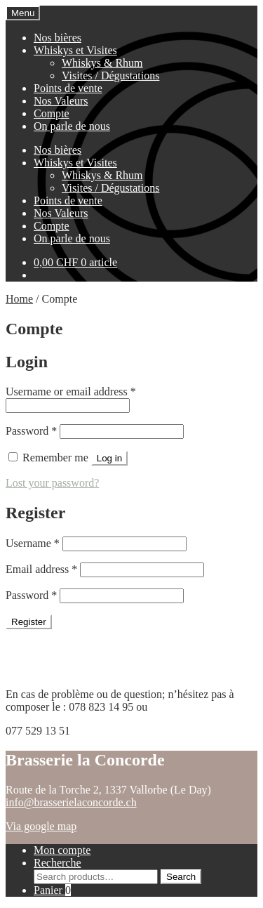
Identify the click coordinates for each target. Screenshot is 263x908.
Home (19, 299)
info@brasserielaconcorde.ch (71, 802)
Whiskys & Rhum (102, 63)
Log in (109, 458)
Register (28, 622)
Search (181, 876)
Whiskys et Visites (75, 50)
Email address (41, 569)
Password (31, 431)
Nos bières (57, 38)
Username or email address (71, 391)
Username (33, 543)
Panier (52, 890)
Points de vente (68, 88)
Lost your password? (52, 483)
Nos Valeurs (61, 101)
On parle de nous (72, 126)
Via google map (41, 826)
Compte (51, 113)
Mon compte (62, 850)
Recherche (57, 863)
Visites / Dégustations (110, 75)
